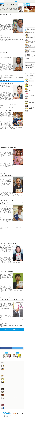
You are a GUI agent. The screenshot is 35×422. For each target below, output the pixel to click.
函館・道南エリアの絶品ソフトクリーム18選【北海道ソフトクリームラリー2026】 (31, 30)
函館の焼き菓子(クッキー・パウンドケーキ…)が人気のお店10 (31, 47)
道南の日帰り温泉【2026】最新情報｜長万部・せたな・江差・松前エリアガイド (30, 65)
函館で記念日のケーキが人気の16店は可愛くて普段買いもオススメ (31, 50)
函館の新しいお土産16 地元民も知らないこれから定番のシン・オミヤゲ (31, 52)
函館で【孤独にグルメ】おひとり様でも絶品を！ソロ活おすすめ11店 (31, 45)
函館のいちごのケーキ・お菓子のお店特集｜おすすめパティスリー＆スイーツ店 (30, 67)
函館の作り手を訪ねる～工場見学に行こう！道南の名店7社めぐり (30, 58)
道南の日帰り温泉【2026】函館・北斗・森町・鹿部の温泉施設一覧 (30, 62)
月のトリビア (30, 85)
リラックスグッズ (31, 90)
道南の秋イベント (31, 100)
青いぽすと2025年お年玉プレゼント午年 (29, 75)
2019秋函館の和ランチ (31, 78)
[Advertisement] (12, 46)
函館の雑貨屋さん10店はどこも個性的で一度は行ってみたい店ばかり (31, 32)
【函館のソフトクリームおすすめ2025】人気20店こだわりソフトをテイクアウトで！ (31, 37)
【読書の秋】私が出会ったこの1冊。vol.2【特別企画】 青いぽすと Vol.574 (12, 329)
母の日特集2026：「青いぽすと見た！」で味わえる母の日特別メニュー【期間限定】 (30, 60)
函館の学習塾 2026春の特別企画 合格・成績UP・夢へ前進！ (30, 69)
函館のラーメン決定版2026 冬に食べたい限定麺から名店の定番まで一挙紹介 (30, 73)
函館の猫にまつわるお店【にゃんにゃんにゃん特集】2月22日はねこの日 (30, 71)
